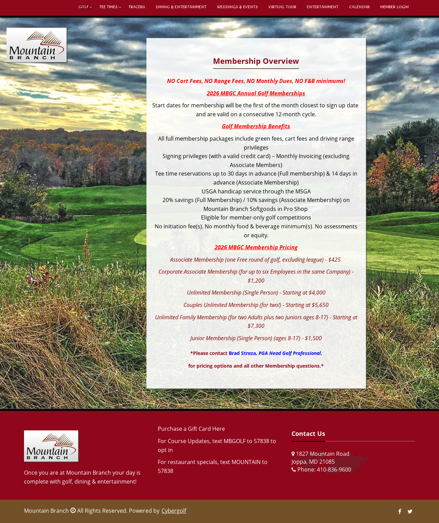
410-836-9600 (334, 469)
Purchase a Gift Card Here (191, 428)
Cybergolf (174, 510)
